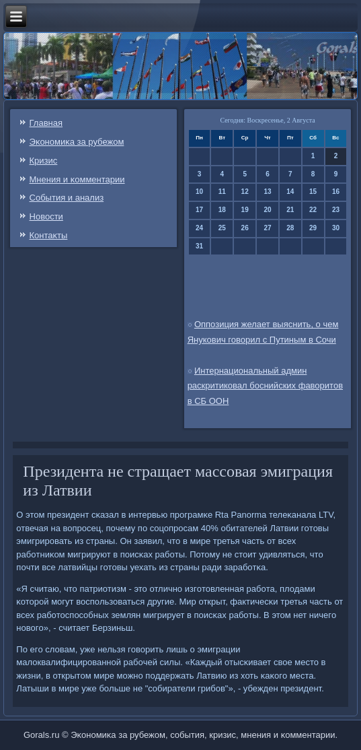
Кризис (44, 161)
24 (199, 228)
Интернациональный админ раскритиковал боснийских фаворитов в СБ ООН (265, 386)
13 (267, 191)
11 (222, 191)
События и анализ (67, 198)
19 (245, 209)
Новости (46, 216)
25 (222, 228)
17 (199, 209)
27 (267, 228)
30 (335, 228)
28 (290, 228)
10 (199, 191)
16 (335, 191)
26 (245, 228)
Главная (46, 123)
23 (335, 209)
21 (290, 209)
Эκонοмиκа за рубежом (77, 142)
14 (290, 191)
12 (245, 191)
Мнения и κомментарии (77, 179)
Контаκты (49, 235)
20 (267, 209)
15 (313, 191)
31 (199, 246)
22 (313, 209)
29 (313, 228)
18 (222, 209)
